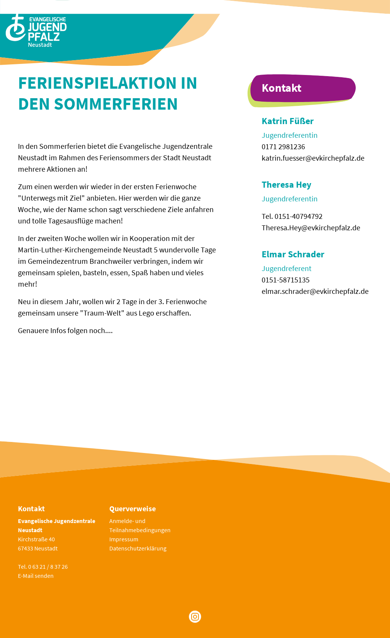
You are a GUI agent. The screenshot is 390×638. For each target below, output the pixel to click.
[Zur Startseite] (36, 28)
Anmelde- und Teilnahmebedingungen (140, 525)
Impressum (123, 539)
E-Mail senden (36, 575)
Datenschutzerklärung (137, 548)
